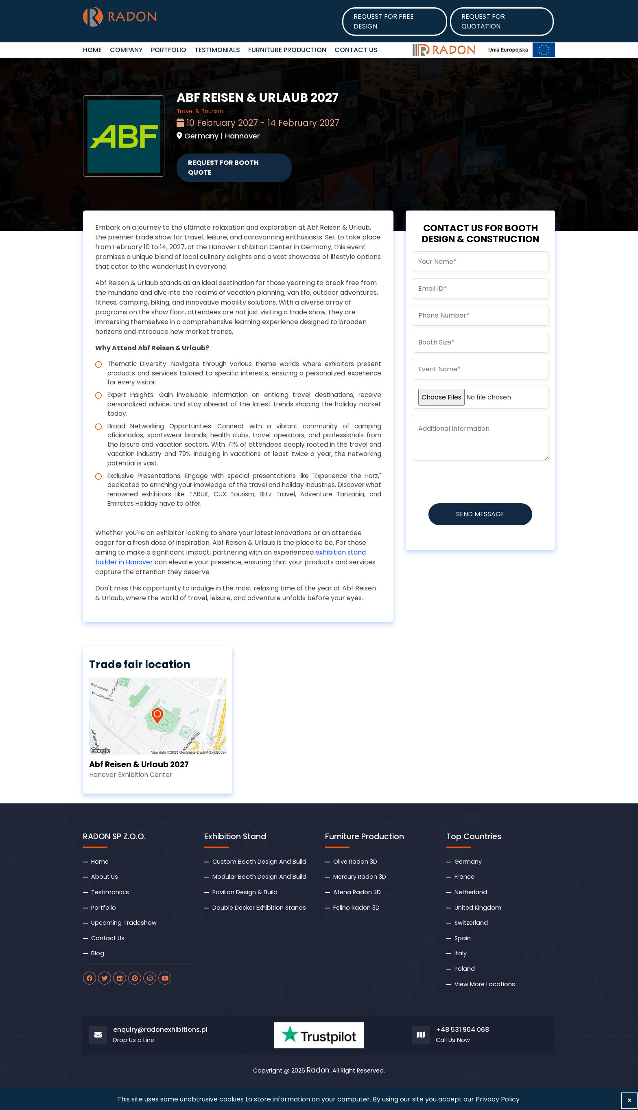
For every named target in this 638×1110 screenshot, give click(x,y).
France (464, 877)
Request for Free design (384, 21)
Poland (464, 969)
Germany (468, 862)
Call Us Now (453, 1040)
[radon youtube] (164, 978)
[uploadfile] (480, 397)
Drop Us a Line (133, 1040)
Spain (462, 938)
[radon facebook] (89, 978)
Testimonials (217, 50)
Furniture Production (287, 50)
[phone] (480, 315)
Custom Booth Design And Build (259, 862)
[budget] (480, 369)
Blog (97, 953)
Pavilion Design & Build (244, 892)
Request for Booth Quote (223, 167)
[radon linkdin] (119, 978)
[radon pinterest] (134, 978)
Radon (318, 1070)
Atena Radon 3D (357, 892)
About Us (104, 877)
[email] (480, 288)
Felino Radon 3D (356, 908)
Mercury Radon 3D (359, 877)
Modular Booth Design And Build (259, 877)
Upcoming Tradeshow (124, 923)
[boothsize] (480, 342)
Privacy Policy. (498, 1099)
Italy (460, 953)
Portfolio (168, 50)
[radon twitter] (104, 978)
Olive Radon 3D (355, 862)
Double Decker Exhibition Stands (259, 908)
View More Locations (484, 984)
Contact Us (356, 50)
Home (100, 862)
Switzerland (471, 923)
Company (126, 50)
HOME (92, 50)
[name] (480, 261)
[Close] (629, 1100)
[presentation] (473, 482)
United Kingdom (477, 908)
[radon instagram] (149, 978)
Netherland (470, 892)
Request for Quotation (483, 21)
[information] (480, 438)
